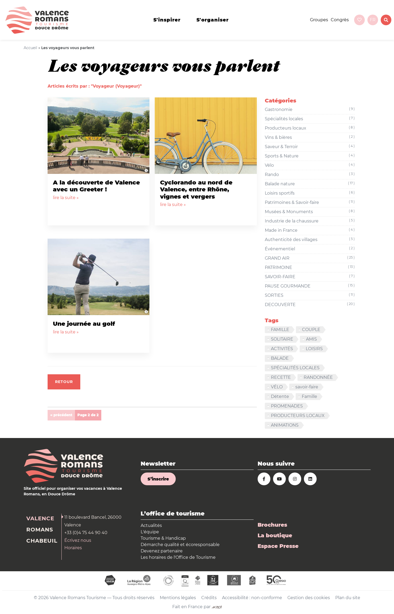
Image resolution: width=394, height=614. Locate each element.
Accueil (30, 47)
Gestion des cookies (308, 597)
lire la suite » (66, 197)
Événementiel (310, 249)
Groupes (319, 19)
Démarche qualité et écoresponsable (180, 544)
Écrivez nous (77, 540)
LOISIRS (314, 348)
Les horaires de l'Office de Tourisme (178, 557)
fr (373, 19)
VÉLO (277, 386)
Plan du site (347, 597)
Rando (310, 174)
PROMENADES (287, 406)
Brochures (272, 525)
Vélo (310, 165)
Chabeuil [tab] (41, 541)
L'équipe (150, 531)
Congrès (340, 19)
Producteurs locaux (310, 128)
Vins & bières (310, 137)
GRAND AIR (310, 258)
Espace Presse (278, 546)
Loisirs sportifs (310, 193)
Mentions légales (178, 597)
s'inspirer (167, 20)
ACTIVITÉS (282, 348)
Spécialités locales (310, 119)
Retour (64, 381)
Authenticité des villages (310, 240)
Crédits (209, 597)
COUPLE (311, 329)
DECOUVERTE (310, 305)
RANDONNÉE (318, 377)
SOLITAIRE (282, 339)
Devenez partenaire (162, 550)
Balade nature (310, 184)
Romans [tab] (39, 529)
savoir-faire (306, 386)
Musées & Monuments (310, 212)
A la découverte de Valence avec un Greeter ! (96, 186)
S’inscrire (158, 479)
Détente (280, 396)
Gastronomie (310, 109)
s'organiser (212, 20)
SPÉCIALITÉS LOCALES (295, 367)
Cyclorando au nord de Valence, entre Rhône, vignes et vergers (196, 189)
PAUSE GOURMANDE (310, 286)
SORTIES (310, 295)
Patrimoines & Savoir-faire (310, 202)
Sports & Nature (310, 156)
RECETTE (281, 377)
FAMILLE (280, 329)
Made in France (310, 230)
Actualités (151, 525)
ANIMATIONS (285, 425)
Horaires (73, 547)
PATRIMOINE (310, 267)
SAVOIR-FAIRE (310, 277)
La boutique (275, 535)
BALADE (280, 358)
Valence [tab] (40, 518)
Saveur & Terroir (310, 147)
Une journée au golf (84, 323)
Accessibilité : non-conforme (252, 597)
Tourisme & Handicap (163, 538)
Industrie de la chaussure (310, 221)
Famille (309, 396)
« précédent (61, 415)
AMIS (311, 339)
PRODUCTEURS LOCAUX (298, 415)
